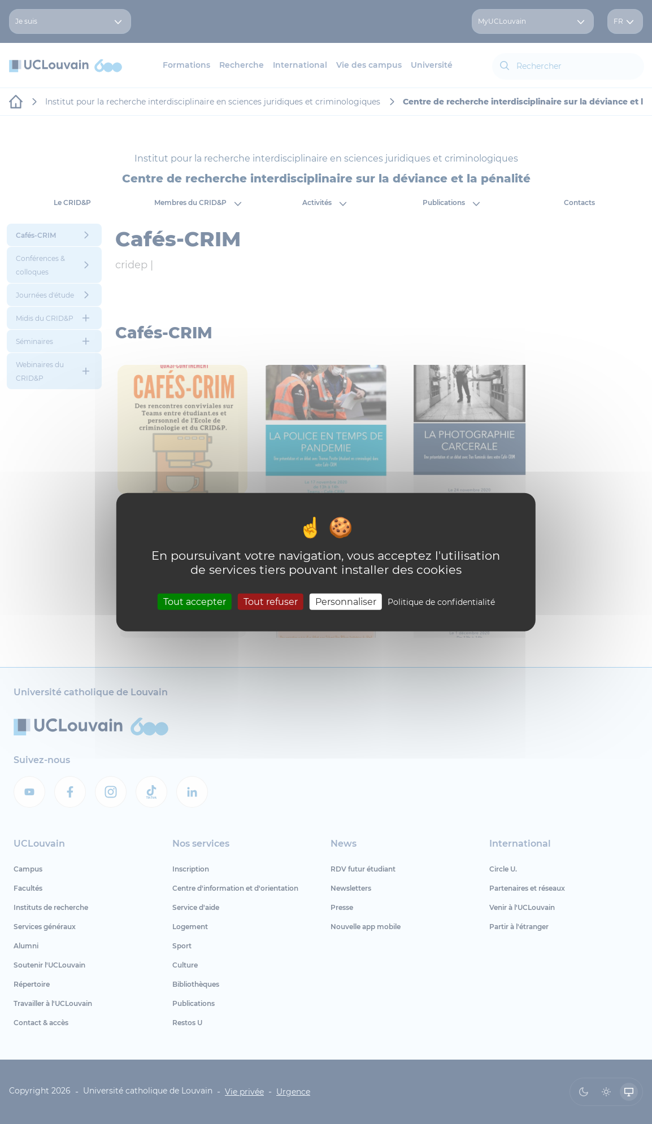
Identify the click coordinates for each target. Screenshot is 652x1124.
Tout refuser (271, 601)
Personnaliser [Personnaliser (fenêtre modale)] (345, 601)
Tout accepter (194, 601)
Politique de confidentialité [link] (441, 601)
